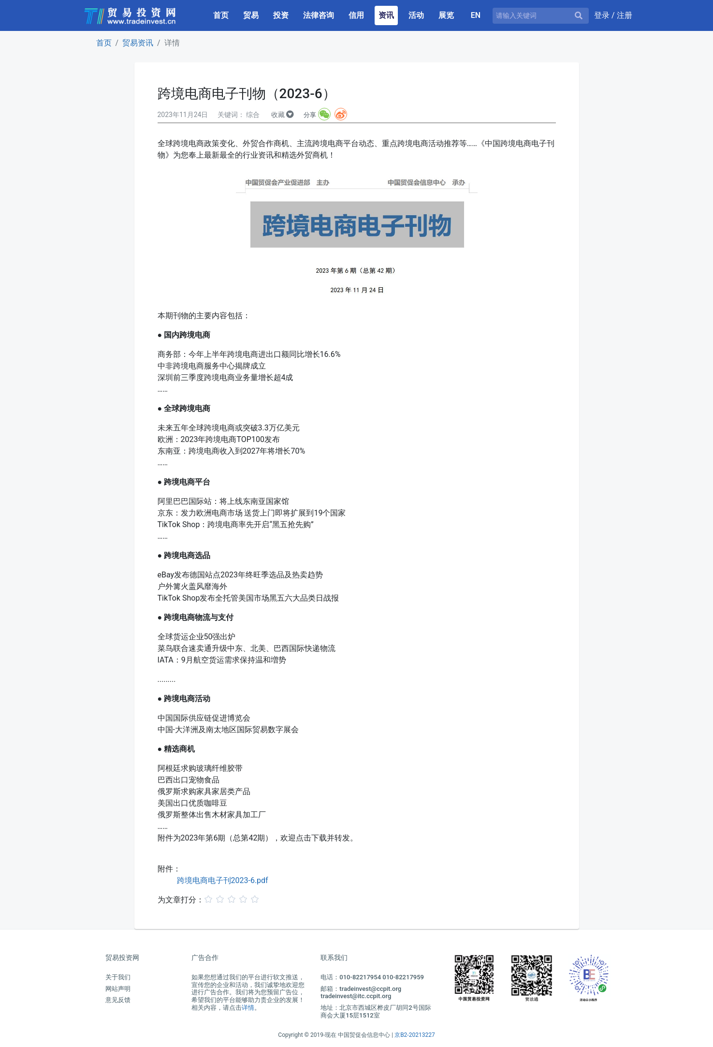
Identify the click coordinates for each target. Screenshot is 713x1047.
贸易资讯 (137, 42)
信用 (356, 15)
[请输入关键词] (541, 16)
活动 (416, 15)
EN (475, 15)
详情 (248, 1007)
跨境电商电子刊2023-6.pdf (222, 880)
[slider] (233, 899)
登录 (602, 15)
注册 (624, 15)
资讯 (386, 15)
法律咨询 (318, 15)
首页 (223, 14)
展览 (446, 15)
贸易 (251, 15)
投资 (281, 15)
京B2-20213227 (414, 1035)
